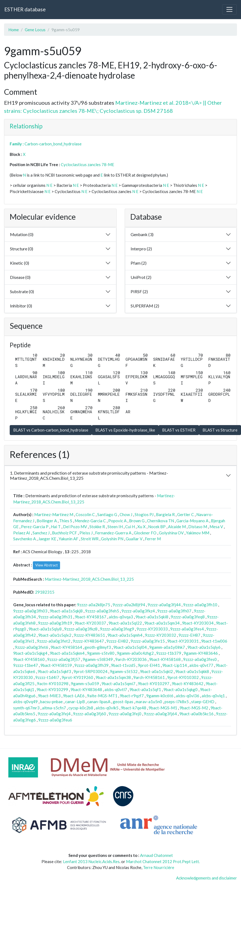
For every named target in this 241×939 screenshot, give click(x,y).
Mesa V (216, 526)
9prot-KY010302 (183, 677)
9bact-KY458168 (165, 659)
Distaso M (197, 526)
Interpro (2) (141, 248)
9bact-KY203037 (90, 623)
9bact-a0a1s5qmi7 (118, 683)
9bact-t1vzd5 (123, 665)
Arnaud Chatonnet (156, 855)
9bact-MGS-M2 (194, 707)
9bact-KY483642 (187, 683)
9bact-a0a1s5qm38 (113, 677)
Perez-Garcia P (34, 526)
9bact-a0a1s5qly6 (204, 647)
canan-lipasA (98, 701)
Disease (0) (20, 277)
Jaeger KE (47, 538)
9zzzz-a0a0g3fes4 (187, 628)
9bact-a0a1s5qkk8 (192, 671)
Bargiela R (165, 514)
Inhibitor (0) (21, 305)
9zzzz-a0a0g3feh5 (102, 610)
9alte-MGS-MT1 (102, 695)
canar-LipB (75, 701)
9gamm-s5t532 (124, 671)
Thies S (65, 520)
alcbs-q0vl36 (187, 695)
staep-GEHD (202, 701)
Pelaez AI (21, 532)
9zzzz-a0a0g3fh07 (174, 610)
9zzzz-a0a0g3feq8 (188, 616)
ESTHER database (25, 9)
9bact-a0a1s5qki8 (151, 616)
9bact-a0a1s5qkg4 (30, 653)
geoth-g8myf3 (98, 647)
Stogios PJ (144, 514)
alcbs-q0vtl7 (115, 689)
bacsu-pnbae (51, 701)
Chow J (126, 514)
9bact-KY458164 (66, 647)
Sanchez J (41, 532)
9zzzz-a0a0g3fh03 (30, 610)
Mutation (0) (21, 234)
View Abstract (46, 565)
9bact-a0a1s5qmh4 (124, 635)
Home (13, 29)
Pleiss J (86, 532)
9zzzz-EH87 (189, 635)
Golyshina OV (171, 532)
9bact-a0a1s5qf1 (145, 689)
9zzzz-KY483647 (88, 641)
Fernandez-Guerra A (113, 532)
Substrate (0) (22, 291)
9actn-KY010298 (52, 683)
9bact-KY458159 (56, 665)
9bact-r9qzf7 (132, 695)
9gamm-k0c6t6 (159, 695)
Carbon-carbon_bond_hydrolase (53, 143)
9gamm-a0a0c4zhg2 (135, 653)
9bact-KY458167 (90, 616)
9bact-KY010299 (52, 689)
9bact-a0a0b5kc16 (196, 713)
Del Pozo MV (75, 526)
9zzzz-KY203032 (160, 635)
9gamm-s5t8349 (98, 659)
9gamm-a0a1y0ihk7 (167, 647)
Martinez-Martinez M (53, 514)
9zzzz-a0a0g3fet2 (53, 641)
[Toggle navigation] (229, 9)
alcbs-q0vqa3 (121, 616)
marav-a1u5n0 (149, 701)
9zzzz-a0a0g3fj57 (63, 659)
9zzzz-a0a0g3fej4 (54, 713)
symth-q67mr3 (26, 707)
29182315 (44, 592)
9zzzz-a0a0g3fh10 (200, 604)
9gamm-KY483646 (201, 653)
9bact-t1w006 (214, 641)
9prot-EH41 (149, 665)
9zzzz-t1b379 (168, 653)
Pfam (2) (138, 262)
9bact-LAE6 (74, 695)
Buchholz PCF (64, 532)
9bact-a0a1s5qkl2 (156, 671)
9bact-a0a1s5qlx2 (54, 635)
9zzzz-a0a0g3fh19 (55, 623)
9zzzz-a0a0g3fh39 (91, 665)
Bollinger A (47, 520)
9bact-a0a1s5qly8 (45, 628)
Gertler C (185, 514)
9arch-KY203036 (131, 659)
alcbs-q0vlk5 (107, 707)
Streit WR (90, 538)
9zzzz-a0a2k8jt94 (129, 604)
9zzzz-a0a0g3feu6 (55, 719)
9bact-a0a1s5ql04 (130, 647)
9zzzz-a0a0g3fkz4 (138, 610)
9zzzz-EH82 (117, 641)
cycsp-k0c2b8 (80, 707)
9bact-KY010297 (153, 683)
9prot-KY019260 (77, 677)
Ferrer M (153, 538)
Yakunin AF (68, 538)
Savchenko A (24, 538)
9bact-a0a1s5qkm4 (67, 653)
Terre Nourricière (158, 867)
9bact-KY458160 (29, 659)
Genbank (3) (142, 234)
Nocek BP (157, 526)
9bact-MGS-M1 (163, 707)
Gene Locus (35, 29)
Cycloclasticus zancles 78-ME (87, 164)
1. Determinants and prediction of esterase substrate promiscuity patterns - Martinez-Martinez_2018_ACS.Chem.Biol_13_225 (89, 475)
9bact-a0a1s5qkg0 (180, 689)
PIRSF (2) (139, 291)
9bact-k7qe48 (133, 707)
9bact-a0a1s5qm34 (162, 623)
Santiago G (107, 514)
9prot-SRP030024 (90, 671)
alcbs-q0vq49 (25, 701)
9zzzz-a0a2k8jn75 (93, 604)
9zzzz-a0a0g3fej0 (125, 713)
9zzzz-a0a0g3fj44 (164, 604)
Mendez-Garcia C (90, 520)
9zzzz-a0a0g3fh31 (55, 616)
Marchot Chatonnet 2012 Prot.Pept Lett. (163, 861)
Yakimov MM (197, 532)
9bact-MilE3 (49, 695)
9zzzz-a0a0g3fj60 (89, 713)
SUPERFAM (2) (145, 305)
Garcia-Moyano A (192, 520)
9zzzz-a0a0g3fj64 (160, 713)
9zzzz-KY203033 (152, 628)
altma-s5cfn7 (54, 707)
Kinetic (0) (19, 262)
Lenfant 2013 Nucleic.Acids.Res (91, 861)
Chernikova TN (160, 520)
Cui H (130, 526)
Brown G (137, 520)
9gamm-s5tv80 (100, 653)
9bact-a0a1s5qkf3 (54, 671)
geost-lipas (123, 701)
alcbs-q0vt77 (201, 665)
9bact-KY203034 (198, 623)
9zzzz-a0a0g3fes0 (200, 659)
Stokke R (97, 526)
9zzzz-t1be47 (25, 665)
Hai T (56, 526)
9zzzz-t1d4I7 (47, 677)
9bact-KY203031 (183, 641)
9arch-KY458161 (149, 677)
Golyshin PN (112, 538)
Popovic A (117, 520)
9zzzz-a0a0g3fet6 (31, 647)
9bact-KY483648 (86, 689)
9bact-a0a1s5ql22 (125, 623)
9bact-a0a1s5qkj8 (66, 610)
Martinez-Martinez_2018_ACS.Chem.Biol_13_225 (89, 579)
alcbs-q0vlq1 (213, 695)
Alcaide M (177, 526)
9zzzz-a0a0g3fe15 (148, 641)
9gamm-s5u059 (85, 683)
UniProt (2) (141, 277)
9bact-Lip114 (174, 665)
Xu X (141, 526)
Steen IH (115, 526)
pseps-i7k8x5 (177, 701)
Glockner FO (145, 532)
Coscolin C (85, 514)
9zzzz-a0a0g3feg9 (117, 628)
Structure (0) (21, 248)
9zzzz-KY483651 (89, 635)
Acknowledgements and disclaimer (206, 877)
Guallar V (134, 538)
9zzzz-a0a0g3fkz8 (80, 628)
